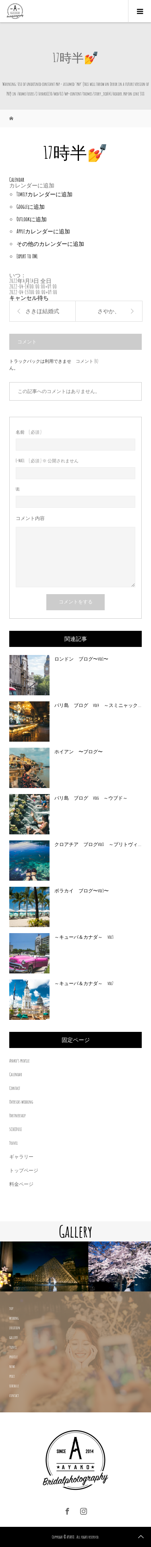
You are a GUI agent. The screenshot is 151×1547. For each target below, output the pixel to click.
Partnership (17, 1115)
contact (14, 1395)
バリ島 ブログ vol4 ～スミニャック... (97, 705)
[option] (38, 1266)
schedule (14, 1385)
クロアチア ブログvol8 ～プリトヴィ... (97, 844)
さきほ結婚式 (42, 311)
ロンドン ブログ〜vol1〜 (81, 659)
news (12, 1366)
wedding (14, 1318)
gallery (13, 1337)
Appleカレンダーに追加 (43, 231)
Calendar (15, 1074)
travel (13, 1347)
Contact (14, 1088)
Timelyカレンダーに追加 (44, 194)
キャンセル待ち (29, 297)
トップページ (23, 1170)
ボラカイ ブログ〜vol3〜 (81, 891)
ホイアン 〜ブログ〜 (78, 752)
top (11, 1308)
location (14, 1327)
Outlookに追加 (32, 219)
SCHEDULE (15, 1129)
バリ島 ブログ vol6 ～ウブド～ (91, 798)
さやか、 (108, 311)
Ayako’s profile (19, 1061)
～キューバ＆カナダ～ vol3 (84, 937)
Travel (13, 1143)
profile (13, 1356)
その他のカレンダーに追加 (50, 243)
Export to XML (27, 256)
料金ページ (21, 1184)
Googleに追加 (31, 206)
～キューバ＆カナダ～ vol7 (84, 983)
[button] (31, 185)
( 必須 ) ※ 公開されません (47, 461)
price (12, 1376)
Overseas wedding (21, 1102)
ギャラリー (21, 1157)
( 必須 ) (28, 432)
